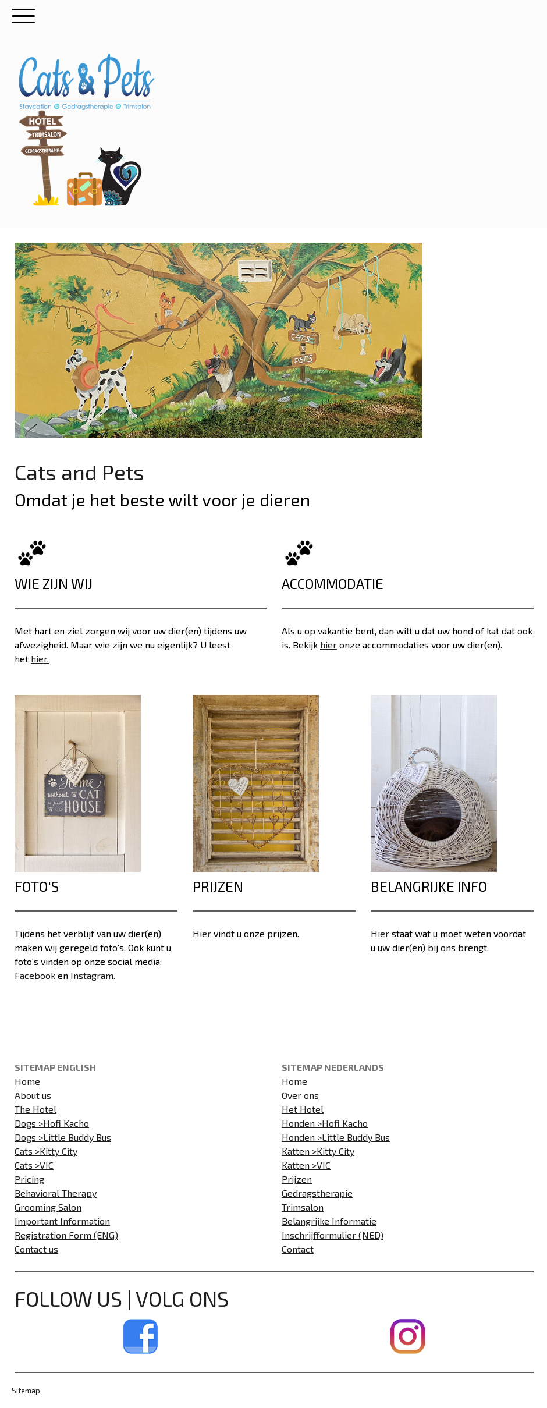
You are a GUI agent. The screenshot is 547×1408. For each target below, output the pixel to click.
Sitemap (26, 1390)
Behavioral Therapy (56, 1192)
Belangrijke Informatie (329, 1220)
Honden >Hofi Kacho (325, 1123)
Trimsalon (303, 1206)
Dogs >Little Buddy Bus (63, 1137)
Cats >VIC (34, 1165)
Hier (202, 933)
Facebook (35, 975)
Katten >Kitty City (318, 1151)
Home (27, 1081)
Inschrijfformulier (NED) (332, 1234)
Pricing (29, 1178)
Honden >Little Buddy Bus (336, 1137)
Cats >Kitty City (46, 1151)
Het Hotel (303, 1109)
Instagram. (92, 975)
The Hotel (35, 1109)
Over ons (300, 1095)
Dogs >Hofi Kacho (52, 1123)
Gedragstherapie (317, 1192)
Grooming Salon (48, 1206)
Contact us (36, 1248)
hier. (40, 658)
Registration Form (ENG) (66, 1234)
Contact (298, 1248)
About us (33, 1095)
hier (328, 644)
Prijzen (297, 1178)
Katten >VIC (306, 1165)
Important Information (62, 1220)
